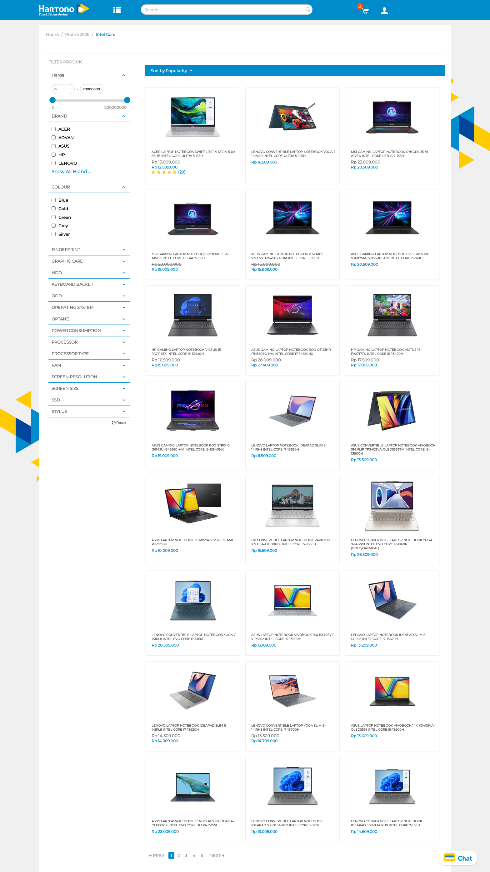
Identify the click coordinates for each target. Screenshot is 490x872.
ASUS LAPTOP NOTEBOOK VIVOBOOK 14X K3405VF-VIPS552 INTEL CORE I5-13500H (293, 637)
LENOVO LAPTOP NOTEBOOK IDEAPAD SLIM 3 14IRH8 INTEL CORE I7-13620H (288, 447)
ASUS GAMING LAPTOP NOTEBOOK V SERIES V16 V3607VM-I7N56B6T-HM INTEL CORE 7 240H (390, 256)
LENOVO (64, 163)
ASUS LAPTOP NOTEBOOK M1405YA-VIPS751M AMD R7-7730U (193, 542)
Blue (60, 200)
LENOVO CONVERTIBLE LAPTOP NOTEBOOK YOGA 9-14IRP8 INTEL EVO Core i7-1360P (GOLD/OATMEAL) (391, 544)
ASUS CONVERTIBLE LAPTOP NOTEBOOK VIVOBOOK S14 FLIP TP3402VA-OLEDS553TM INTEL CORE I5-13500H (393, 449)
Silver (61, 234)
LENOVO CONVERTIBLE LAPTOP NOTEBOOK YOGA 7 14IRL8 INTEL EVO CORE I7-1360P (194, 637)
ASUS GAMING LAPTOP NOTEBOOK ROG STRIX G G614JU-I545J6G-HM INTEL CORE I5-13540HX (191, 447)
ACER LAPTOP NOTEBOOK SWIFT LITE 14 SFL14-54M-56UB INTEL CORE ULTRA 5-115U (194, 154)
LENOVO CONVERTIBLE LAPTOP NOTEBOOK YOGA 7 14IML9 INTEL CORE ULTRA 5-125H (293, 154)
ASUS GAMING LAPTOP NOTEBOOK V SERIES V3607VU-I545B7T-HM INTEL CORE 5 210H (287, 256)
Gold (60, 208)
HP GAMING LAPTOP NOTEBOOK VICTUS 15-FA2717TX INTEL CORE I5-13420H (386, 352)
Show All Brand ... (71, 171)
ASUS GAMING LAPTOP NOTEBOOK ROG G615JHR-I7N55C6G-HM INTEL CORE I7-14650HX (291, 352)
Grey (60, 225)
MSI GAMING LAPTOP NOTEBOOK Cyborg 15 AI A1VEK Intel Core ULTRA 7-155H (389, 154)
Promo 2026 (77, 34)
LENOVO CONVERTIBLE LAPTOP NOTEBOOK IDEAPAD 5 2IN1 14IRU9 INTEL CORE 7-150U (386, 823)
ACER (61, 129)
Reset (121, 423)
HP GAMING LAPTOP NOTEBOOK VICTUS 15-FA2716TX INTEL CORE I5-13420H (187, 352)
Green (61, 217)
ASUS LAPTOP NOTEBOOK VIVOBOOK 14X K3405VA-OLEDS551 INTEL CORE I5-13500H (393, 727)
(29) (181, 171)
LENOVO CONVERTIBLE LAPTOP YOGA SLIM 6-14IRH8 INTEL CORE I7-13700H (288, 727)
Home (52, 34)
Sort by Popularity (171, 71)
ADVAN (63, 137)
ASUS (60, 146)
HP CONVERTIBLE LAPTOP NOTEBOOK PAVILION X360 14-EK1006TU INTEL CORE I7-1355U (290, 542)
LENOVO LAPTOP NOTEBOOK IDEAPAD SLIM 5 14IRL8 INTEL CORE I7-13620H (388, 637)
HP (58, 154)
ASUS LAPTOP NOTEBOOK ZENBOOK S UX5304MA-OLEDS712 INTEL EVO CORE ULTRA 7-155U (193, 823)
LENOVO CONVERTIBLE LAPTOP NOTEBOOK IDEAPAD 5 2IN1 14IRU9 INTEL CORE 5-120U (286, 823)
